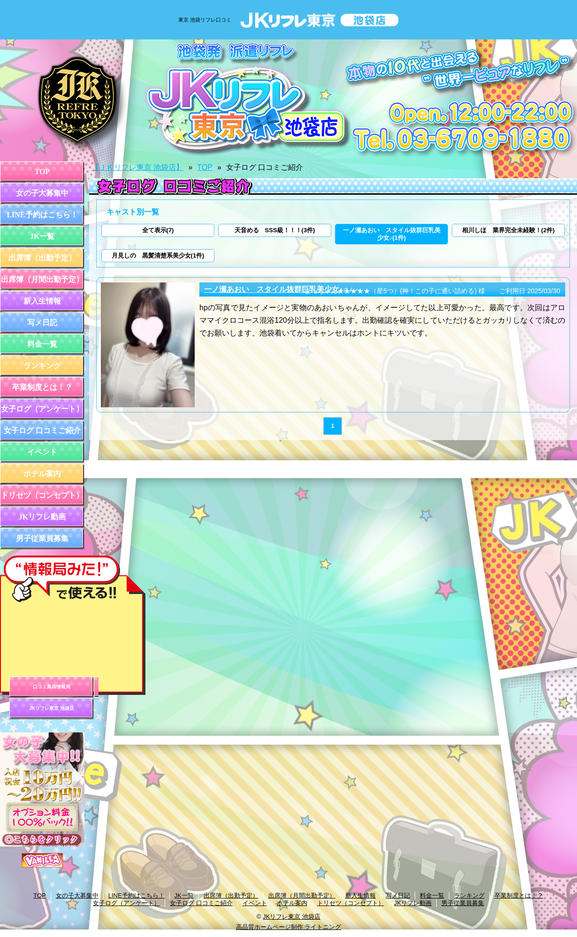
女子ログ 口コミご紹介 (42, 430)
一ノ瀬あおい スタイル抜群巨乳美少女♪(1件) (391, 234)
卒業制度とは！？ (42, 387)
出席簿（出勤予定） (42, 258)
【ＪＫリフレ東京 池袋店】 (137, 167)
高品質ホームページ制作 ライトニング (289, 926)
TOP (42, 171)
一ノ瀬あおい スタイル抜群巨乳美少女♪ (273, 289)
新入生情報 (42, 301)
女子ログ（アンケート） (42, 409)
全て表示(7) (158, 230)
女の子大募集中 (42, 193)
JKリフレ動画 (42, 517)
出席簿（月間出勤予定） (42, 279)
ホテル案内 (42, 474)
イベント (42, 452)
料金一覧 (42, 344)
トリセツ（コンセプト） (42, 495)
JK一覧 (42, 236)
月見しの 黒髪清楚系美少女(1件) (158, 255)
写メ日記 (42, 323)
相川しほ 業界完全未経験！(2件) (508, 230)
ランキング (42, 366)
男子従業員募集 (42, 538)
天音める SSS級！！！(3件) (275, 230)
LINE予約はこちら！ (42, 215)
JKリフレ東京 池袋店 (51, 708)
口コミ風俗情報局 (51, 686)
